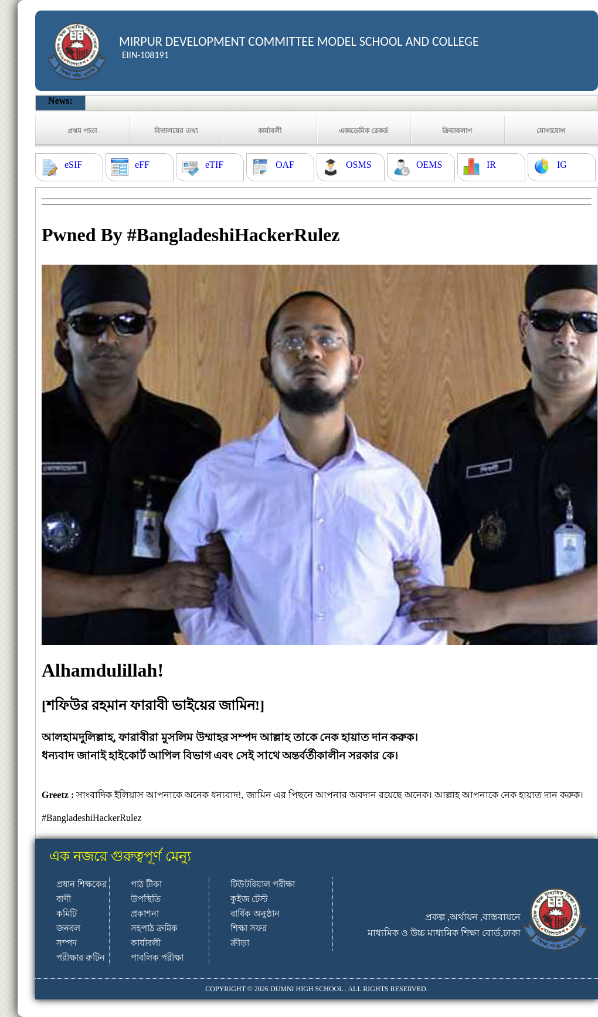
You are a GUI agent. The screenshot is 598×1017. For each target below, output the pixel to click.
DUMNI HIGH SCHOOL (306, 989)
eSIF (73, 165)
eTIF (214, 165)
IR (491, 165)
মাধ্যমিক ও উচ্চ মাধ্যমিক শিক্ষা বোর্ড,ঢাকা (444, 933)
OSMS (359, 165)
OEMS (429, 165)
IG (562, 165)
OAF (285, 165)
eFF (142, 165)
